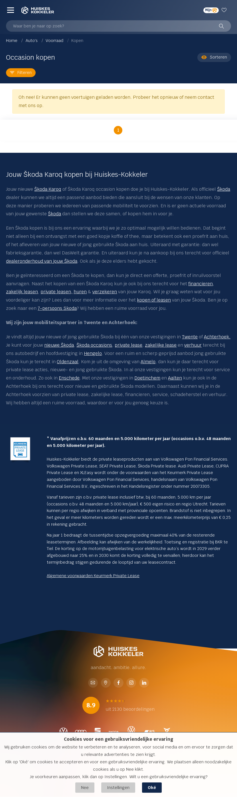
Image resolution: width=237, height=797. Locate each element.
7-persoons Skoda (57, 308)
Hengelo (93, 353)
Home (12, 40)
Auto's (32, 40)
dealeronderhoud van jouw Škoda (41, 261)
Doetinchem (147, 378)
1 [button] (118, 130)
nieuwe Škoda (59, 345)
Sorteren (214, 57)
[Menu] (10, 10)
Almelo (148, 362)
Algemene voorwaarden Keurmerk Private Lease (93, 575)
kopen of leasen (154, 300)
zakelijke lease (161, 345)
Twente (190, 337)
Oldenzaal (67, 362)
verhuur (193, 345)
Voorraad (55, 40)
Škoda (223, 189)
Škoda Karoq (47, 189)
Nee (85, 787)
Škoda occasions (94, 345)
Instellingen (118, 787)
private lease (128, 345)
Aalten (175, 378)
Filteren (21, 72)
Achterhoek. (217, 337)
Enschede (69, 378)
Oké (152, 787)
